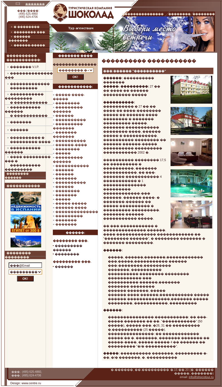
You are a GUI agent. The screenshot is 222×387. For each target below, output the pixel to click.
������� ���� (75, 55)
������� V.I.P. (24, 67)
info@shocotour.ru (201, 377)
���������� (70, 119)
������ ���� (71, 207)
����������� (72, 165)
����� (63, 153)
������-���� (71, 145)
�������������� (76, 211)
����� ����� (71, 203)
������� (35, 4)
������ (19, 130)
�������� (67, 103)
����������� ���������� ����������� (26, 98)
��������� (69, 216)
